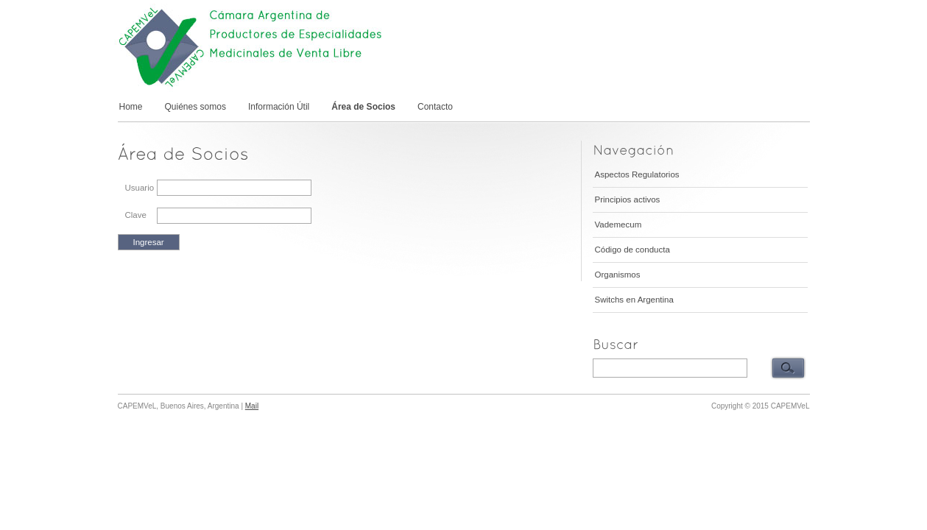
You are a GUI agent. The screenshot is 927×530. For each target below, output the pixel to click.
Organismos (618, 274)
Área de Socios (363, 107)
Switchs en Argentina (634, 299)
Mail (251, 406)
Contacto (435, 107)
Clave (136, 215)
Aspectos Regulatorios (637, 174)
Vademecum (618, 224)
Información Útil (278, 107)
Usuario (140, 187)
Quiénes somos (195, 107)
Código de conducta (632, 249)
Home (131, 107)
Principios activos (627, 199)
